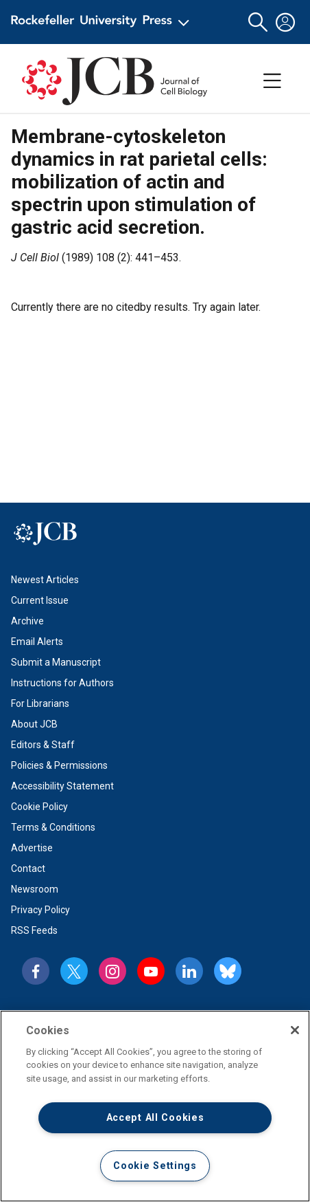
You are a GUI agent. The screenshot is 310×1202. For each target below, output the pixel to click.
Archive (27, 620)
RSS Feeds (34, 930)
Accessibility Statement (62, 785)
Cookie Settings (155, 1166)
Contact (28, 868)
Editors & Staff (43, 744)
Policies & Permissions (59, 765)
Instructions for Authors (62, 682)
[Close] (295, 1030)
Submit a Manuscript (56, 662)
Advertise (32, 847)
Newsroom (34, 889)
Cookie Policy (39, 806)
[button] (257, 22)
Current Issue (40, 600)
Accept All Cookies (155, 1118)
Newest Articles (45, 579)
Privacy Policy (40, 909)
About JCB (34, 724)
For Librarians (40, 703)
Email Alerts (37, 641)
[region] (155, 1106)
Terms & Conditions (53, 827)
